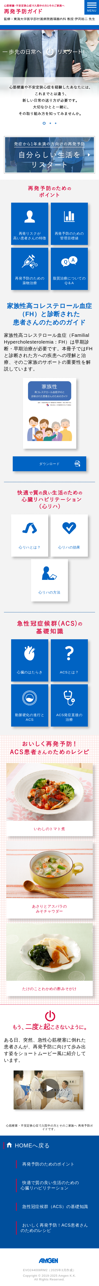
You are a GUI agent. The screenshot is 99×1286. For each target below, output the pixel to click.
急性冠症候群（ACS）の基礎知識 (55, 1206)
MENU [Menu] (91, 7)
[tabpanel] (49, 80)
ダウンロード (49, 464)
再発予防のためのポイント (48, 1164)
